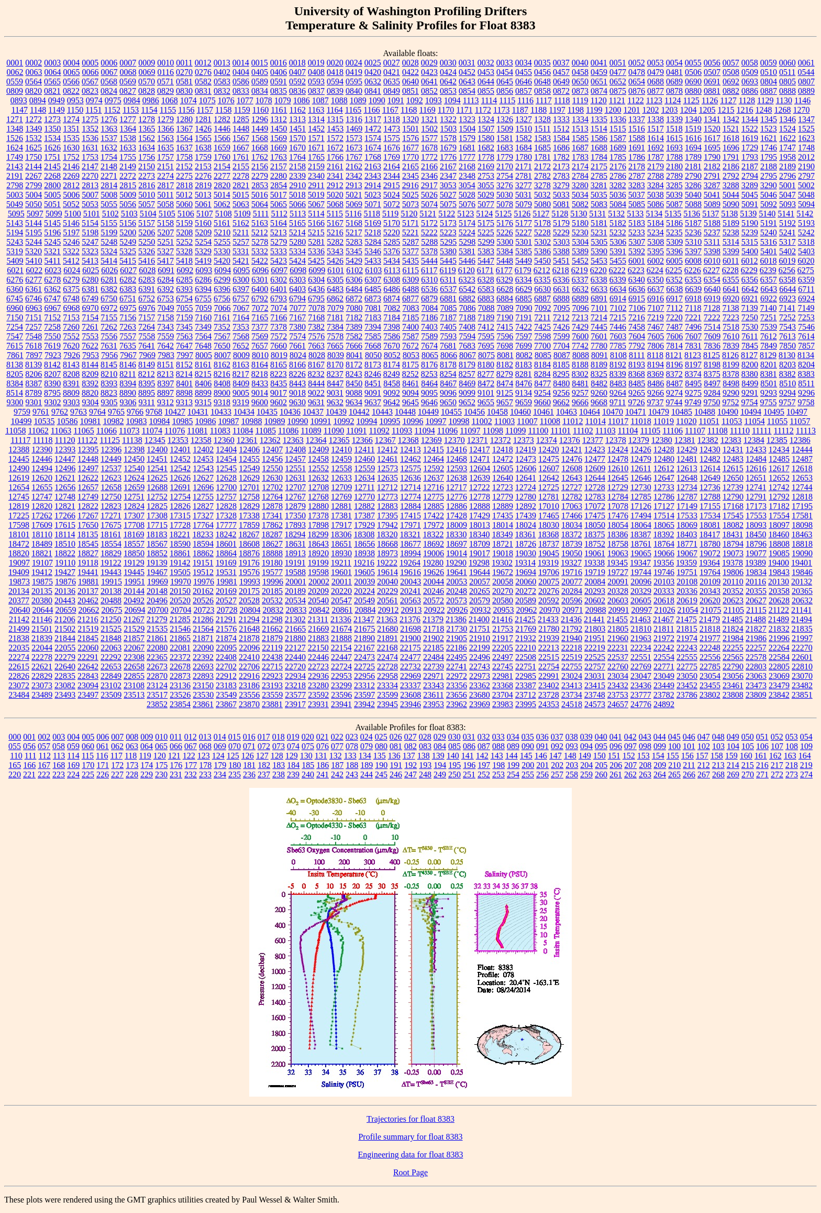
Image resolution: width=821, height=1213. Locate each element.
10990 (297, 421)
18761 (640, 543)
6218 (560, 270)
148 (570, 755)
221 (29, 774)
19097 (19, 562)
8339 (617, 374)
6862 (335, 298)
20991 (618, 609)
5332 (259, 251)
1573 (354, 138)
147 (555, 755)
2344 (391, 175)
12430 (710, 449)
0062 (15, 72)
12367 (385, 440)
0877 (655, 90)
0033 (504, 62)
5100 (72, 213)
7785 (617, 345)
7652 (240, 345)
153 (643, 755)
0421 (391, 72)
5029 (486, 194)
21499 (18, 628)
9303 (71, 402)
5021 (354, 194)
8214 (184, 374)
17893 (295, 525)
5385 (523, 251)
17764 (203, 525)
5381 (467, 251)
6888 (561, 298)
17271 (111, 515)
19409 (18, 572)
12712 (387, 487)
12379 (638, 440)
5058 (165, 204)
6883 (486, 298)
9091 (372, 392)
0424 (448, 72)
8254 (448, 374)
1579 (467, 138)
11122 (87, 440)
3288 (731, 185)
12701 (249, 487)
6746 (33, 298)
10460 (520, 411)
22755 (571, 666)
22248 (710, 647)
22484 (433, 657)
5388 (561, 251)
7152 (52, 317)
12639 (479, 477)
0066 (90, 72)
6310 (429, 279)
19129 (134, 562)
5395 (655, 251)
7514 (712, 326)
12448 (87, 458)
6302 (278, 279)
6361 (33, 289)
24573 (594, 704)
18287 (271, 534)
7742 (580, 345)
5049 (14, 204)
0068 (128, 72)
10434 (244, 411)
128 (277, 755)
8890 (127, 392)
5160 (203, 223)
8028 (316, 355)
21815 (686, 628)
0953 (75, 100)
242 (337, 774)
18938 (364, 553)
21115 (756, 609)
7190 (504, 317)
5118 (372, 213)
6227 (711, 270)
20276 (548, 591)
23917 (295, 704)
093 (571, 746)
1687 (580, 147)
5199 (109, 232)
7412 (486, 326)
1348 (14, 128)
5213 (278, 232)
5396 (674, 251)
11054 (754, 421)
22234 (640, 647)
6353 (693, 279)
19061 (594, 553)
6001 (636, 260)
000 (14, 736)
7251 (768, 317)
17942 (387, 525)
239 (293, 774)
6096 (260, 270)
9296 (806, 392)
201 (542, 765)
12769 (341, 496)
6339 (617, 279)
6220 (598, 270)
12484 (756, 458)
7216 (636, 317)
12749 (87, 496)
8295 (561, 374)
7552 (71, 336)
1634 (146, 147)
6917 (674, 298)
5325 (127, 251)
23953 (433, 704)
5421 (240, 260)
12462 (410, 458)
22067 (134, 647)
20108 (686, 581)
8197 (693, 364)
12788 (710, 496)
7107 (656, 308)
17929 (364, 525)
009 (146, 736)
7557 (127, 336)
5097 (35, 213)
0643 (467, 81)
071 (249, 746)
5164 (278, 223)
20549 (364, 600)
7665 (335, 345)
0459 (599, 72)
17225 (18, 515)
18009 (456, 525)
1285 (240, 119)
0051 (617, 62)
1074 (188, 100)
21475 (686, 619)
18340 (479, 534)
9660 (542, 402)
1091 (395, 100)
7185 (410, 317)
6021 (15, 270)
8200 (749, 364)
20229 (387, 591)
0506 (693, 72)
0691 (712, 81)
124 (218, 755)
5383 (486, 251)
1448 (240, 128)
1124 (672, 100)
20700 (157, 609)
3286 (693, 185)
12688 (157, 487)
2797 (806, 175)
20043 (410, 581)
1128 (747, 100)
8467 (448, 383)
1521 (731, 128)
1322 (448, 119)
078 (352, 746)
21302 (295, 619)
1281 (203, 119)
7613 (787, 336)
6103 (373, 270)
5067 (316, 204)
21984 (733, 638)
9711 (617, 402)
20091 (617, 581)
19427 (64, 572)
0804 (768, 81)
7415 (504, 326)
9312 (165, 402)
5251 (165, 241)
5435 (410, 260)
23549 (226, 694)
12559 (364, 468)
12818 (802, 496)
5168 (354, 223)
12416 (456, 449)
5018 (297, 194)
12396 (111, 449)
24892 (663, 704)
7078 (316, 308)
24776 (640, 704)
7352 (222, 326)
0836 (297, 90)
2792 (731, 175)
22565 (733, 657)
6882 (467, 298)
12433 (756, 449)
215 (747, 765)
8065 (429, 355)
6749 (90, 298)
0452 (467, 72)
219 (806, 765)
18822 (64, 553)
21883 (318, 638)
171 (102, 765)
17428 (456, 515)
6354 (712, 279)
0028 (410, 62)
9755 (768, 402)
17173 (756, 506)
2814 (109, 185)
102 (703, 746)
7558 (146, 336)
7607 (693, 336)
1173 (501, 109)
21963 (640, 638)
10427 (174, 411)
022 (337, 736)
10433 (220, 411)
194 (440, 765)
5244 (33, 241)
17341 (272, 515)
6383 (127, 289)
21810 (640, 628)
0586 (240, 81)
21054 (687, 609)
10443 (382, 411)
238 (278, 774)
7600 (580, 336)
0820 (33, 90)
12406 (249, 449)
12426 (640, 449)
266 (689, 774)
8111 (637, 355)
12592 (433, 468)
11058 (15, 430)
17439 (525, 515)
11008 (550, 421)
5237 (712, 232)
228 (132, 774)
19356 (663, 562)
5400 (749, 251)
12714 (410, 487)
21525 (111, 628)
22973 (479, 676)
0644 (486, 81)
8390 (52, 383)
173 (132, 765)
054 (806, 736)
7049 (166, 308)
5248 (109, 241)
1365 (146, 128)
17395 (387, 515)
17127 (663, 506)
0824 (109, 90)
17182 (779, 506)
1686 (561, 147)
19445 (134, 572)
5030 (504, 194)
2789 (674, 175)
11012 (572, 421)
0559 (14, 81)
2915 (391, 185)
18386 (617, 534)
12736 (710, 487)
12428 (663, 449)
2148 (109, 166)
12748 (64, 496)
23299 (341, 685)
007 (117, 736)
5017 (278, 194)
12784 (617, 496)
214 (733, 765)
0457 (561, 72)
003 (58, 736)
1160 (260, 109)
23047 (640, 676)
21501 (41, 628)
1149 (56, 109)
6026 (109, 270)
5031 (523, 194)
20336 (686, 591)
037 (557, 736)
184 (293, 765)
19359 (686, 562)
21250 (111, 619)
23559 (272, 694)
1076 (226, 100)
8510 (787, 383)
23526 (180, 694)
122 (189, 755)
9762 (59, 411)
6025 (90, 270)
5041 (712, 194)
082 (410, 746)
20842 (318, 609)
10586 (67, 421)
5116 (353, 213)
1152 (112, 109)
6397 (240, 289)
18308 (363, 534)
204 (586, 765)
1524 (787, 128)
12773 (387, 496)
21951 (594, 638)
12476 (571, 458)
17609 (41, 525)
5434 (391, 260)
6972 (109, 308)
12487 (802, 458)
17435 (502, 515)
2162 (354, 166)
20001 (295, 581)
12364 (316, 440)
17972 (433, 525)
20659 (65, 609)
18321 (410, 534)
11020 (686, 421)
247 (410, 774)
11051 (709, 421)
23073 (41, 685)
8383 (806, 374)
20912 (388, 609)
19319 (548, 562)
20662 (88, 609)
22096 (249, 647)
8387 (33, 383)
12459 (341, 458)
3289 (749, 185)
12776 (456, 496)
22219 (594, 647)
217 (777, 765)
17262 (41, 515)
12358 (201, 440)
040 (601, 736)
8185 (561, 364)
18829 (111, 553)
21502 (64, 628)
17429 (479, 515)
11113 (806, 430)
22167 (364, 647)
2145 (52, 166)
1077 (245, 100)
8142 (52, 364)
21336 (340, 619)
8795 (52, 392)
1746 (768, 147)
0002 (33, 62)
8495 (693, 383)
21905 (456, 638)
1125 (691, 100)
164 (804, 755)
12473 (525, 458)
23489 (41, 694)
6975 (128, 308)
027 (410, 736)
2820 (222, 185)
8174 (391, 364)
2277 (222, 175)
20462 (87, 600)
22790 (733, 666)
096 (615, 746)
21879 (272, 638)
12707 (295, 487)
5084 (617, 204)
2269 (71, 175)
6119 (447, 270)
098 (645, 746)
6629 (523, 289)
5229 (561, 232)
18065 (663, 525)
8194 (655, 364)
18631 (295, 543)
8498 (731, 383)
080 (381, 746)
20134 (18, 591)
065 (161, 746)
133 (350, 755)
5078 (504, 204)
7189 (486, 317)
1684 (523, 147)
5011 (165, 194)
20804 (249, 609)
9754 (749, 402)
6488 (410, 289)
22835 (64, 676)
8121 (673, 355)
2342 (354, 175)
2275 (184, 175)
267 (703, 774)
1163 (316, 109)
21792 (571, 628)
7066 (222, 308)
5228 (542, 232)
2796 (787, 175)
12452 (180, 458)
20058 (502, 581)
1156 (186, 109)
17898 (318, 525)
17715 (157, 525)
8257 (467, 374)
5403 (806, 251)
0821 (52, 90)
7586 (391, 336)
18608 (249, 543)
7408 (467, 326)
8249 (391, 374)
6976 (147, 308)
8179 (467, 364)
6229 (749, 270)
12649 (710, 477)
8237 (335, 374)
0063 (34, 72)
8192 (617, 364)
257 (557, 774)
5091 (749, 204)
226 (102, 774)
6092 (184, 270)
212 (703, 765)
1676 (391, 147)
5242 (806, 232)
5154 (90, 223)
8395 (146, 383)
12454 (226, 458)
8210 (109, 374)
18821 (41, 553)
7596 (504, 336)
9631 (316, 402)
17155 (710, 506)
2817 (165, 185)
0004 (71, 62)
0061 (806, 62)
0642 (448, 81)
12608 (571, 468)
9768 (154, 411)
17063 (571, 506)
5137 (710, 213)
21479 (709, 619)
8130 (787, 355)
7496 (693, 326)
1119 (580, 100)
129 (291, 755)
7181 (335, 317)
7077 (298, 308)
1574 (372, 138)
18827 (87, 553)
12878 (272, 506)
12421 (571, 449)
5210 (222, 232)
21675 (364, 628)
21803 (594, 628)
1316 (354, 119)
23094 (87, 685)
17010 (548, 506)
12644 (594, 477)
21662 (272, 628)
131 (321, 755)
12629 (249, 477)
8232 (316, 374)
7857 (806, 345)
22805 (779, 666)
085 (454, 746)
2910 (297, 185)
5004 (33, 194)
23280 (318, 685)
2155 (240, 166)
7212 (561, 317)
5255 (222, 241)
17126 (640, 506)
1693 (674, 147)
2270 (90, 175)
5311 (712, 241)
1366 (165, 128)
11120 (65, 440)
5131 (597, 213)
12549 (249, 468)
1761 (240, 157)
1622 (787, 138)
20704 (180, 609)
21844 (64, 638)
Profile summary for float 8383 (410, 1136)
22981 (502, 676)
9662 (561, 402)
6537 (448, 289)
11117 (20, 440)
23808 (733, 694)
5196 (52, 232)
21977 (710, 638)
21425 (525, 619)
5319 (14, 251)
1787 (655, 157)
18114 (64, 534)
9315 (203, 402)
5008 (109, 194)
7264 (146, 326)
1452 (316, 128)
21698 (410, 628)
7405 (448, 326)
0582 (203, 81)
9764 (97, 411)
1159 (242, 109)
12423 (594, 449)
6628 (504, 289)
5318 (806, 241)
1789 (693, 157)
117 (116, 755)
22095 (226, 647)
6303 (297, 279)
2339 (297, 175)
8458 (391, 383)
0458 (580, 72)
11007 (527, 421)
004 (73, 736)
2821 (240, 185)
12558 (341, 468)
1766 (335, 157)
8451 (372, 383)
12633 (341, 477)
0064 (53, 72)
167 (44, 765)
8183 (523, 364)
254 (513, 774)
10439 (336, 411)
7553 (90, 336)
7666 (354, 345)
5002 (806, 185)
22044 (41, 647)
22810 (802, 666)
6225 (673, 270)
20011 (341, 581)
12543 (203, 468)
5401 (768, 251)
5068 (335, 204)
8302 (580, 374)
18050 (594, 525)
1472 (372, 128)
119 (145, 755)
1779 (504, 157)
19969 (157, 581)
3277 (523, 185)
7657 (259, 345)
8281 (523, 374)
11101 (560, 430)
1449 (259, 128)
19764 (710, 572)
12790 (733, 496)
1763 (278, 157)
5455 (617, 260)
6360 (14, 289)
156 (687, 755)
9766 (135, 411)
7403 (429, 326)
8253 (429, 374)
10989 (274, 421)
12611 (640, 468)
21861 (157, 638)
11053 (732, 421)
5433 (372, 260)
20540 (318, 600)
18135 (87, 534)
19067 (686, 553)
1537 (109, 138)
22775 (686, 666)
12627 (203, 477)
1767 (354, 157)
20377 (18, 600)
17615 (64, 525)
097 (630, 746)
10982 (113, 421)
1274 (71, 119)
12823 (111, 506)
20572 (433, 600)
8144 (90, 364)
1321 (429, 119)
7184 (391, 317)
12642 (548, 477)
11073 (129, 430)
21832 (779, 628)
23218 (295, 685)
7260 (71, 326)
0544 (805, 72)
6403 (297, 289)
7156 (127, 317)
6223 (636, 270)
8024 (298, 355)
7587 (410, 336)
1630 (71, 147)
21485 (732, 619)
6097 (279, 270)
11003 (504, 421)
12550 (272, 468)
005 (88, 736)
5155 (109, 223)
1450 (278, 128)
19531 (226, 572)
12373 (523, 440)
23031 (594, 676)
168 (58, 765)
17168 (733, 506)
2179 (655, 166)
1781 (542, 157)
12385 (777, 440)
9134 (523, 392)
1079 (282, 100)
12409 (318, 449)
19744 (640, 572)
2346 (429, 175)
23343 (433, 685)
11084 (242, 430)
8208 (71, 374)
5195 (33, 232)
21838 (18, 638)
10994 (366, 421)
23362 (479, 685)
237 (264, 774)
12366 (362, 440)
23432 (617, 685)
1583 (542, 138)
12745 (18, 496)
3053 (448, 185)
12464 (433, 458)
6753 (165, 298)
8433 (259, 383)
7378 (278, 326)
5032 (542, 194)
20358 (779, 591)
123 (203, 755)
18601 (226, 543)
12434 (779, 449)
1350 (52, 128)
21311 (318, 619)
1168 (409, 109)
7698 (504, 345)
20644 (42, 609)
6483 (335, 289)
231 (176, 774)
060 (88, 746)
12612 (663, 468)
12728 (594, 487)
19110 (65, 562)
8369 (655, 374)
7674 (429, 345)
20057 (479, 581)
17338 (249, 515)
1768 (372, 157)
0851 (410, 90)
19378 (732, 562)
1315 (335, 119)
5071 (372, 204)
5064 (259, 204)
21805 (617, 628)
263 (645, 774)
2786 (617, 175)
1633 (127, 147)
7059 (203, 308)
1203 (669, 109)
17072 (594, 506)
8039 (335, 355)
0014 (240, 62)
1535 (71, 138)
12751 (134, 496)
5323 (90, 251)
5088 (693, 204)
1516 (636, 128)
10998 (458, 421)
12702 (272, 487)
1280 (184, 119)
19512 (203, 572)
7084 (429, 308)
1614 (655, 138)
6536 (429, 289)
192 (410, 765)
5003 (14, 194)
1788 (674, 157)
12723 (502, 487)
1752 (71, 157)
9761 (40, 411)
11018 (640, 421)
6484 (354, 289)
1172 (483, 109)
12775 (433, 496)
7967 (128, 355)
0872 (561, 90)
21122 (779, 609)
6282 (127, 279)
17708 (134, 525)
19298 (479, 562)
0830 (184, 90)
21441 (594, 619)
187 (337, 765)
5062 (222, 204)
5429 (354, 260)
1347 (806, 119)
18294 (294, 534)
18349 (502, 534)
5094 (806, 204)
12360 (224, 440)
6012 (749, 260)
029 (440, 736)
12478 (617, 458)
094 (586, 746)
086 (469, 746)
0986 (150, 100)
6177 (504, 270)
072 (264, 746)
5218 (372, 232)
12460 (364, 458)
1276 (109, 119)
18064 (640, 525)
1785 (617, 157)
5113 (298, 213)
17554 (779, 515)
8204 (806, 364)
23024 (571, 676)
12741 (756, 487)
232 (190, 774)
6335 (542, 279)
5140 (767, 213)
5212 (259, 232)
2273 (146, 175)
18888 (272, 553)
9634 (354, 402)
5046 (768, 194)
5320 (33, 251)
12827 (203, 506)
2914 (372, 185)
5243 (14, 241)
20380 (41, 600)
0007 (127, 62)
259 (586, 774)
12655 (41, 487)
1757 (165, 157)
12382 (707, 440)
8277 (486, 374)
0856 (504, 90)
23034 (617, 676)
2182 (712, 166)
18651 (341, 543)
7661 (297, 345)
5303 (561, 241)
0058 (749, 62)
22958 (387, 676)
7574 (297, 336)
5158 (165, 223)
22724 (341, 666)
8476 (523, 383)
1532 (33, 138)
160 (746, 755)
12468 (456, 458)
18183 (156, 534)
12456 (272, 458)
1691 (636, 147)
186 (322, 765)
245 (381, 774)
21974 (686, 638)
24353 (548, 704)
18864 (226, 553)
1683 (504, 147)
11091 (356, 430)
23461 (733, 685)
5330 (222, 251)
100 (674, 746)
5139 (748, 213)
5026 (429, 194)
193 (425, 765)
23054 (710, 676)
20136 (64, 591)
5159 (184, 223)
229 (146, 774)
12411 (364, 449)
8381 (768, 374)
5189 (731, 223)
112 (44, 755)
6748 (71, 298)
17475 (594, 515)
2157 (278, 166)
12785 (640, 496)
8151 (165, 364)
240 (308, 774)
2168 (467, 166)
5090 (731, 204)
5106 (185, 213)
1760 (222, 157)
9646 (429, 402)
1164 (334, 109)
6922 (768, 298)
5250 (146, 241)
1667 (240, 147)
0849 (391, 90)
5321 (52, 251)
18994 (410, 553)
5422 (259, 260)
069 (220, 746)
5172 (429, 223)
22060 (87, 647)
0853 (448, 90)
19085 (779, 553)
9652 (467, 402)
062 (117, 746)
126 (247, 755)
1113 (471, 100)
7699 (523, 345)
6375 (71, 289)
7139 (749, 308)
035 (528, 736)
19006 (433, 553)
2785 (599, 175)
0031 (467, 62)
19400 (778, 562)
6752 (146, 298)
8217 (240, 374)
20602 (594, 600)
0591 (278, 81)
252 (484, 774)
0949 (56, 100)
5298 (467, 241)
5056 (127, 204)
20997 (641, 609)
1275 (90, 119)
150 (599, 755)
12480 (663, 458)
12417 (479, 449)
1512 (561, 128)
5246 (71, 241)
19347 (640, 562)
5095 (16, 213)
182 (264, 765)
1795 (768, 157)
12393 (64, 449)
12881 (341, 506)
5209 (203, 232)
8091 (599, 355)
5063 (240, 204)
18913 (295, 553)
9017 (278, 392)
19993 (249, 581)
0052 (636, 62)
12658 (111, 487)
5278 (259, 241)
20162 (203, 591)
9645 (410, 402)
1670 (297, 147)
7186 (429, 317)
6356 (749, 279)
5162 (240, 223)
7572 (278, 336)
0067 (109, 72)
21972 (663, 638)
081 (396, 746)
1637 (184, 147)
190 (381, 765)
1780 (523, 157)
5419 (203, 260)
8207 (52, 374)
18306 (340, 534)
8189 (599, 364)
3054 (467, 185)
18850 (134, 553)
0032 (486, 62)
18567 (157, 543)
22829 (41, 676)
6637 (655, 289)
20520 (180, 600)
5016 (259, 194)
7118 (693, 308)
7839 (731, 345)
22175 (410, 647)
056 (29, 746)
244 (366, 774)
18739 (571, 543)
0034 (523, 62)
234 (220, 774)
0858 (542, 90)
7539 (768, 326)
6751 (127, 298)
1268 (782, 109)
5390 (599, 251)
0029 (429, 62)
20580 (502, 600)
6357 (768, 279)
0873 (580, 90)
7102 (618, 308)
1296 (259, 119)
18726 (525, 543)
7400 (410, 326)
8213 (165, 374)
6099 (316, 270)
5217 (354, 232)
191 (396, 765)
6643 (768, 289)
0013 (222, 62)
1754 (109, 157)
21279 (157, 619)
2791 (712, 175)
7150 (14, 317)
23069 (779, 676)
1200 (613, 109)
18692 (433, 543)
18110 (42, 534)
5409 (15, 260)
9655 (486, 402)
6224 (655, 270)
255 (528, 774)
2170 (504, 166)
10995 (389, 421)
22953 (341, 676)
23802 (710, 694)
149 (585, 755)
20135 (41, 591)
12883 (387, 506)
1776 (448, 157)
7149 (805, 308)
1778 (486, 157)
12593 (456, 468)
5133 (635, 213)
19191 (295, 562)
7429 (580, 326)
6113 (392, 270)
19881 (88, 581)
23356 (456, 685)
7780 (599, 345)
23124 (157, 685)
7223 (731, 317)
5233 (636, 232)
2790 (693, 175)
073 (278, 746)
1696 (731, 147)
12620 (41, 477)
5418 (184, 260)
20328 (617, 591)
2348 (467, 175)
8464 (429, 383)
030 (454, 736)
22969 (410, 676)
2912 (335, 185)
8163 (240, 364)
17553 (756, 515)
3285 (674, 185)
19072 (710, 553)
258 (571, 774)
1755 (127, 157)
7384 (335, 326)
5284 (372, 241)
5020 (335, 194)
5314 (731, 241)
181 (249, 765)
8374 (693, 374)
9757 (787, 402)
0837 (316, 90)
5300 (504, 241)
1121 (617, 100)
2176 (617, 166)
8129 (768, 355)
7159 (184, 317)
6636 (636, 289)
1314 (316, 119)
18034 (571, 525)
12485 (779, 458)
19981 (226, 581)
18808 (779, 543)
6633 (599, 289)
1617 (712, 138)
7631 (109, 345)
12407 (272, 449)
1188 (538, 109)
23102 (111, 685)
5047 (787, 194)
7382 (316, 326)
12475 (548, 458)
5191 (768, 223)
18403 (686, 534)
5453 (599, 260)
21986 (756, 638)
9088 (354, 392)
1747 (787, 147)
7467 (655, 326)
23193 (272, 685)
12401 (180, 449)
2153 (203, 166)
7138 (730, 308)
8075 (486, 355)
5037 (636, 194)
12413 (410, 449)
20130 (778, 581)
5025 (410, 194)
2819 (203, 185)
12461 (387, 458)
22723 (318, 666)
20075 (548, 581)
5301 (523, 241)
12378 (615, 440)
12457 (295, 458)
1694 (693, 147)
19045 (548, 553)
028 (425, 736)
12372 (500, 440)
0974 (94, 100)
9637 (372, 402)
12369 (431, 440)
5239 (749, 232)
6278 (52, 279)
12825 (157, 506)
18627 (272, 543)
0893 (18, 100)
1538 (127, 138)
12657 (87, 487)
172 (117, 765)
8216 (222, 374)
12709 (341, 487)
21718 (433, 628)
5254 (203, 241)
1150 (75, 109)
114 (73, 755)
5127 (540, 213)
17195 (802, 506)
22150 (318, 647)
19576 (249, 572)
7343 (165, 326)
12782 (571, 496)
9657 (504, 402)
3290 (768, 185)
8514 (14, 392)
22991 (548, 676)
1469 (354, 128)
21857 (134, 638)
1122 (635, 100)
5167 (335, 223)
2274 (165, 175)
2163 (372, 166)
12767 (295, 496)
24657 (617, 704)
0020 (335, 62)
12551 (295, 468)
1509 (504, 128)
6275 (805, 270)
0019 (316, 62)
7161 (222, 317)
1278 (146, 119)
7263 (127, 326)
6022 (34, 270)
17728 (180, 525)
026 (396, 736)
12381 (684, 440)
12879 (295, 506)
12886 (456, 506)
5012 (184, 194)
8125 (711, 355)
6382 (109, 289)
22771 (663, 666)
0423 (429, 72)
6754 (184, 298)
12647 (663, 477)
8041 (354, 355)
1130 (783, 100)
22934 (295, 676)
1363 (109, 128)
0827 (127, 90)
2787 (636, 175)
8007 (222, 355)
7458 (636, 326)
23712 (525, 694)
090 (528, 746)
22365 (157, 657)
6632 (580, 289)
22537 (617, 657)
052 (777, 736)
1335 (599, 119)
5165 (297, 223)
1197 (557, 109)
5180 (580, 223)
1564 (184, 138)
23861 (203, 704)
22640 (64, 666)
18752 (594, 543)
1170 (446, 109)
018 (278, 736)
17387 (364, 515)
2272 (127, 175)
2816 (146, 185)
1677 (410, 147)
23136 (180, 685)
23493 (64, 694)
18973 (387, 553)
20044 (433, 581)
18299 (317, 534)
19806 (733, 572)
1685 (542, 147)
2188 (768, 166)
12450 (134, 458)
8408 (222, 383)
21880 (295, 638)
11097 (470, 430)
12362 (270, 440)
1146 (802, 100)
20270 (502, 591)
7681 (448, 345)
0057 (731, 62)
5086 (655, 204)
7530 (749, 326)
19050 (571, 553)
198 (498, 765)
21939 (548, 638)
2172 (542, 166)
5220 (391, 232)
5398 (712, 251)
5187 (693, 223)
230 (161, 774)
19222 (386, 562)
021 (322, 736)
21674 (341, 628)
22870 (157, 676)
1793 (749, 157)
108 (791, 746)
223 (58, 774)
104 (733, 746)
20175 (249, 591)
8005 (203, 355)
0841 (372, 90)
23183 (226, 685)
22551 (640, 657)
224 (73, 774)
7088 (486, 308)
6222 (617, 270)
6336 (561, 279)
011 (176, 736)
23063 (756, 676)
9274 (674, 392)
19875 (42, 581)
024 (366, 736)
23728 (548, 694)
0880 (693, 90)
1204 (688, 109)
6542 (467, 289)
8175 (410, 364)
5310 (693, 241)
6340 (636, 279)
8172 (354, 364)
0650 (580, 81)
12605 (502, 468)
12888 (479, 506)
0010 (165, 62)
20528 (249, 600)
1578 (448, 138)
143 (497, 755)
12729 (617, 487)
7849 (768, 345)
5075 (448, 204)
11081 (197, 430)
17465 (548, 515)
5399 (731, 251)
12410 (341, 449)
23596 (341, 694)
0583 (222, 81)
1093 (433, 100)
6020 (805, 260)
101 (689, 746)
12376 (569, 440)
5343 (335, 251)
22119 (272, 647)
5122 (446, 213)
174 (146, 765)
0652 (617, 81)
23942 (364, 704)
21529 (134, 628)
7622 (90, 345)
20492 (134, 600)
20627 (756, 600)
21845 (87, 638)
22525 (594, 657)
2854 (278, 185)
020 (308, 736)
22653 (111, 666)
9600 (259, 402)
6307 (372, 279)
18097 (779, 525)
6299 (222, 279)
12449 (111, 458)
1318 (391, 119)
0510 (768, 72)
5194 (14, 232)
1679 (448, 147)
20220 (341, 591)
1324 (486, 119)
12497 (87, 468)
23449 (663, 685)
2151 (165, 166)
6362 (52, 289)
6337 (580, 279)
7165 (259, 317)
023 (352, 736)
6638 (674, 289)
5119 (390, 213)
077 (337, 746)
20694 (134, 609)
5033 (561, 194)
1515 (617, 128)
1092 (414, 100)
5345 (354, 251)
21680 (387, 628)
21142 (19, 619)
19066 (663, 553)
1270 (801, 109)
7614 (806, 336)
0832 (222, 90)
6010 (712, 260)
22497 (502, 657)
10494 (750, 411)
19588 (295, 572)
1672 (335, 147)
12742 (779, 487)
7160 (203, 317)
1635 (165, 147)
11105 (650, 430)
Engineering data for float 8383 (410, 1154)
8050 (373, 355)
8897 (165, 392)
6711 (806, 289)
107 (777, 746)
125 (233, 755)
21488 (755, 619)
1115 (507, 100)
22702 (226, 666)
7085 (448, 308)
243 (352, 774)
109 (806, 746)
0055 (693, 62)
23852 (157, 704)
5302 (542, 241)
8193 (636, 364)
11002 (481, 421)
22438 (272, 657)
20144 (134, 591)
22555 (686, 657)
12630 (272, 477)
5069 (354, 204)
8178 (448, 364)
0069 (147, 72)
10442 (359, 411)
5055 (109, 204)
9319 (240, 402)
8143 (71, 364)
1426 (203, 128)
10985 (182, 421)
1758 (184, 157)
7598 (542, 336)
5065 (278, 204)
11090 (334, 430)
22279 (64, 657)
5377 (410, 251)
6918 (693, 298)
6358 (787, 279)
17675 (111, 525)
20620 (710, 600)
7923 (53, 355)
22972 (456, 676)
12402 (203, 449)
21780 (548, 628)
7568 (240, 336)
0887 (768, 90)
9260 (599, 392)
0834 (259, 90)
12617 (779, 468)
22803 (756, 666)
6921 (749, 298)
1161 (279, 109)
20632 (802, 600)
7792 (636, 345)
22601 (802, 657)
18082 (733, 525)
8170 (335, 364)
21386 (456, 619)
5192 (787, 223)
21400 (479, 619)
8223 (278, 374)
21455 (617, 619)
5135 (672, 213)
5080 (542, 204)
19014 (456, 553)
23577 (295, 694)
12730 (640, 487)
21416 (502, 619)
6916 (655, 298)
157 (702, 755)
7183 (372, 317)
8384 (14, 383)
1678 (429, 147)
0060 (787, 62)
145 (526, 755)
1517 (655, 128)
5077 (486, 204)
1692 (655, 147)
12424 (617, 449)
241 (322, 774)
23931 (318, 704)
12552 (318, 468)
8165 (278, 364)
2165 (410, 166)
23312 (364, 685)
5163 (259, 223)
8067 (467, 355)
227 (117, 774)
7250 (749, 317)
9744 (673, 402)
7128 (711, 308)
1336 (617, 119)
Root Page (410, 1172)
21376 (410, 619)
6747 (52, 298)
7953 (90, 355)
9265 (636, 392)
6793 (278, 298)
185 (308, 765)
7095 (561, 308)
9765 (116, 411)
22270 (802, 647)
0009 (146, 62)
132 (335, 755)
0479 (655, 72)
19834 (756, 572)
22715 (272, 666)
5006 (71, 194)
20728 (226, 609)
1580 (486, 138)
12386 (800, 440)
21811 (663, 628)
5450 (542, 260)
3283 (636, 185)
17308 (157, 515)
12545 (226, 468)
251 (469, 774)
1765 (316, 157)
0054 (674, 62)
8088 (580, 355)
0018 (297, 62)
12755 (203, 496)
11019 (663, 421)
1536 (90, 138)
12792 (779, 496)
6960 (15, 308)
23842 (779, 694)
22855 (134, 676)
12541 (157, 468)
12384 (754, 440)
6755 (203, 298)
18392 (663, 534)
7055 (184, 308)
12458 (318, 458)
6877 (410, 298)
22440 (295, 657)
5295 (448, 241)
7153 (71, 317)
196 (469, 765)
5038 (655, 194)
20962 (526, 609)
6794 (297, 298)
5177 (523, 223)
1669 (278, 147)
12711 (364, 487)
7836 (712, 345)
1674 (372, 147)
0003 (52, 62)
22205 (502, 647)
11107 (695, 430)
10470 (612, 411)
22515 (548, 657)
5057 (146, 204)
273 (791, 774)
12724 (525, 487)
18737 (548, 543)
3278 (542, 185)
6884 (504, 298)
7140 (768, 308)
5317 (787, 241)
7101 (599, 308)
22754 (548, 666)
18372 (571, 534)
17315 (180, 515)
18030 (548, 525)
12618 (802, 468)
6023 (53, 270)
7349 (203, 326)
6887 (542, 298)
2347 (448, 175)
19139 (157, 562)
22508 (525, 657)
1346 (787, 119)
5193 (806, 223)
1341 (712, 119)
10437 (313, 411)
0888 (787, 90)
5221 (410, 232)
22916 (249, 676)
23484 (18, 694)
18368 (548, 534)
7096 (580, 308)
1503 (448, 128)
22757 (594, 666)
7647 (184, 345)
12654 (18, 487)
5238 (731, 232)
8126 (730, 355)
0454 (504, 72)
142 (482, 755)
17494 (640, 515)
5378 (429, 251)
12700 (226, 487)
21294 (249, 619)
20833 (295, 609)
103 (718, 746)
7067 (241, 308)
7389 (354, 326)
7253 (806, 317)
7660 (278, 345)
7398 (391, 326)
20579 (479, 600)
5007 (90, 194)
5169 (372, 223)
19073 (733, 553)
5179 (561, 223)
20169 (226, 591)
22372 (180, 657)
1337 (636, 119)
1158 (223, 109)
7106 (637, 308)
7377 (259, 326)
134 (365, 755)
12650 (733, 477)
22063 (111, 647)
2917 (429, 185)
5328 (184, 251)
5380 (448, 251)
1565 (203, 138)
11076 (174, 430)
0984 (132, 100)
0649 (561, 81)
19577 (272, 572)
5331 (240, 251)
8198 (712, 364)
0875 (617, 90)
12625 (157, 477)
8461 (410, 383)
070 (234, 746)
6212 (542, 270)
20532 (272, 600)
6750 (109, 298)
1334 (580, 119)
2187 (749, 166)
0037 (561, 62)
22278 (41, 657)
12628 (226, 477)
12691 (180, 487)
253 (498, 774)
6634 (617, 289)
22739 (433, 666)
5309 (674, 241)
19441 (87, 572)
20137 (87, 591)
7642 (165, 345)
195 (454, 765)
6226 (692, 270)
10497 (796, 411)
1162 (298, 109)
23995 (525, 704)
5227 (523, 232)
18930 (341, 553)
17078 (617, 506)
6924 (806, 298)
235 (234, 774)
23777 (640, 694)
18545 (87, 543)
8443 (297, 383)
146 (541, 755)
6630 (542, 289)
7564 (203, 336)
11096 (447, 430)
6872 (354, 298)
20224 (364, 591)
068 (205, 746)
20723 (203, 609)
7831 (693, 345)
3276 (504, 185)
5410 (34, 260)
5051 (52, 204)
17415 (410, 515)
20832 (272, 609)
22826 (18, 676)
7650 (222, 345)
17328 (226, 515)
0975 (113, 100)
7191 (523, 317)
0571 (165, 81)
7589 (429, 336)
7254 (14, 326)
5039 (674, 194)
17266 (64, 515)
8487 (674, 383)
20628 (779, 600)
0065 (71, 72)
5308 (655, 241)
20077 (571, 581)
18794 (733, 543)
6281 (109, 279)
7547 (14, 336)
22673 (157, 666)
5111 (261, 213)
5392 (636, 251)
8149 (146, 364)
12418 (502, 449)
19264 (410, 562)
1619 (749, 138)
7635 (127, 345)
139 (438, 755)
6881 (448, 298)
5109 (242, 213)
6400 (259, 289)
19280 (433, 562)
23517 (157, 694)
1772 (429, 157)
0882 (731, 90)
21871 (203, 638)
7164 (240, 317)
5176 (504, 223)
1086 (301, 100)
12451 (157, 458)
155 (673, 755)
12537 (111, 468)
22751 (525, 666)
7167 (297, 317)
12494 (41, 468)
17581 (802, 515)
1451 (297, 128)
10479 (658, 411)
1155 (168, 109)
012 (190, 736)
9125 (504, 392)
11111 (762, 430)
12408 (295, 449)
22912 (226, 676)
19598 (318, 572)
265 (674, 774)
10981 (90, 421)
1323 (467, 119)
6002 (655, 260)
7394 (372, 326)
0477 (617, 72)
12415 (433, 449)
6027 (128, 270)
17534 (710, 515)
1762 (259, 157)
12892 (525, 506)
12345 (155, 440)
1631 (90, 147)
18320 (386, 534)
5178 (542, 223)
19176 (249, 562)
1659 (222, 147)
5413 (90, 260)
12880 (318, 506)
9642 (391, 402)
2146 (71, 166)
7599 (561, 336)
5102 (110, 213)
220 (14, 774)
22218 (571, 647)
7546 (806, 326)
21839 (41, 638)
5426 (335, 260)
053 (791, 736)
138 (423, 755)
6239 (768, 270)
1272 (33, 119)
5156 (127, 223)
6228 (730, 270)
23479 (779, 685)
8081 (505, 355)
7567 (222, 336)
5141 (786, 213)
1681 (467, 147)
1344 (749, 119)
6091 (166, 270)
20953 (503, 609)
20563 (410, 600)
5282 (335, 241)
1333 (561, 119)
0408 (316, 72)
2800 (52, 185)
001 (29, 736)
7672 (410, 345)
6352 (674, 279)
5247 (90, 241)
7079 (335, 308)
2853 (259, 185)
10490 (727, 411)
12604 (479, 468)
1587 (617, 138)
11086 (288, 430)
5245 (52, 241)
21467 (663, 619)
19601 (341, 572)
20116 (756, 581)
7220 (674, 317)
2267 (33, 175)
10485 (681, 411)
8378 (731, 374)
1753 (90, 157)
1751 (52, 157)
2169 (486, 166)
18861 (180, 553)
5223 (448, 232)
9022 (316, 392)
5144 (33, 223)
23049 (663, 676)
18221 (179, 534)
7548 (33, 336)
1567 (240, 138)
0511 (787, 72)
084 (440, 746)
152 (629, 755)
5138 (729, 213)
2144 (33, 166)
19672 (502, 572)
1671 (316, 147)
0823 (90, 90)
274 (806, 774)
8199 (731, 364)
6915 (636, 298)
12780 (525, 496)
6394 (203, 289)
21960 (617, 638)
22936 (318, 676)
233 (205, 774)
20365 (802, 591)
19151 (203, 562)
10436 (290, 411)
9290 (731, 392)
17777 (226, 525)
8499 (749, 383)
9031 (335, 392)
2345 (410, 175)
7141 (787, 308)
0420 (372, 72)
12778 (479, 496)
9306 (128, 402)
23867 (226, 704)
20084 (594, 581)
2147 (90, 166)
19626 (433, 572)
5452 (580, 260)
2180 (674, 166)
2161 (335, 166)
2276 (203, 175)
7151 (33, 317)
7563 (184, 336)
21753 (502, 628)
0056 (712, 62)
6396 (222, 289)
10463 (566, 411)
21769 (525, 628)
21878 (249, 638)
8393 (109, 383)
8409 (240, 383)
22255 (733, 647)
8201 (768, 364)
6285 (184, 279)
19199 (318, 562)
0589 (259, 81)
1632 (109, 147)
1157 (205, 109)
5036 (617, 194)
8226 (297, 374)
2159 (316, 166)
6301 (259, 279)
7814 (674, 345)
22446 (318, 657)
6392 (165, 289)
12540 (134, 468)
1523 (768, 128)
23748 (594, 694)
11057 (800, 421)
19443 (111, 572)
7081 (373, 308)
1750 (33, 157)
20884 (364, 609)
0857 (523, 90)
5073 (410, 204)
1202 (650, 109)
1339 (674, 119)
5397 (693, 251)
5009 (127, 194)
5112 (279, 213)
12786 (663, 496)
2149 (127, 166)
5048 (806, 194)
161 (761, 755)
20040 (387, 581)
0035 (542, 62)
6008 (693, 260)
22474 (387, 657)
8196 (674, 364)
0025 (372, 62)
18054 (617, 525)
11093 (402, 430)
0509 (749, 72)
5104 (148, 213)
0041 (599, 62)
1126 (710, 100)
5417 (165, 260)
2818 (184, 185)
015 (234, 736)
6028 (147, 270)
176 (176, 765)
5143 (14, 223)
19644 (479, 572)
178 (205, 765)
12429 (686, 449)
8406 (203, 383)
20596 (571, 600)
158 (717, 755)
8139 (33, 364)
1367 (184, 128)
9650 (448, 402)
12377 (592, 440)
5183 (636, 223)
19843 (779, 572)
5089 (712, 204)
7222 (712, 317)
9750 (711, 402)
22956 (364, 676)
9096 (448, 392)
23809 (756, 694)
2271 (109, 175)
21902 (433, 638)
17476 (617, 515)
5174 (467, 223)
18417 (709, 534)
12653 (802, 477)
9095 (429, 392)
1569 (278, 138)
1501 (410, 128)
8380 (749, 374)
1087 (320, 100)
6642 (749, 289)
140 (453, 755)
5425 (316, 260)
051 (762, 736)
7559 (165, 336)
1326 (504, 119)
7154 (90, 317)
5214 (297, 232)
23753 (617, 694)
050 (747, 736)
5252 (184, 241)
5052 (71, 204)
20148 (157, 591)
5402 (787, 251)
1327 (523, 119)
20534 (295, 600)
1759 (203, 157)
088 (498, 746)
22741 (456, 666)
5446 (467, 260)
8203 (787, 364)
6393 (184, 289)
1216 (745, 109)
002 (44, 736)
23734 (571, 694)
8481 (580, 383)
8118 (655, 355)
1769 (391, 157)
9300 (15, 402)
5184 (655, 223)
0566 (71, 81)
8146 (127, 364)
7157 (146, 317)
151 (614, 755)
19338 (594, 562)
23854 (180, 704)
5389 (580, 251)
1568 (259, 138)
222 (44, 774)
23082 (64, 685)
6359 (806, 279)
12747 (41, 496)
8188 (580, 364)
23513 (134, 694)
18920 (318, 553)
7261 (90, 326)
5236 (693, 232)
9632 (335, 402)
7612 (768, 336)
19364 (709, 562)
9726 (636, 402)
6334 (523, 279)
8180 (486, 364)
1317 (372, 119)
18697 (456, 543)
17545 (733, 515)
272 (777, 774)
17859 (249, 525)
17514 (663, 515)
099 (659, 746)
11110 (740, 430)
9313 (184, 402)
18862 (203, 553)
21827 (756, 628)
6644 (787, 289)
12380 (661, 440)
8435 (278, 383)
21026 (664, 609)
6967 (53, 308)
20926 (457, 609)
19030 (525, 553)
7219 (655, 317)
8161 (203, 364)
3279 (561, 185)
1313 (297, 119)
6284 (165, 279)
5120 (409, 213)
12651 (756, 477)
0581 (184, 81)
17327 (203, 515)
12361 (247, 440)
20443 (64, 600)
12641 (525, 477)
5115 (335, 213)
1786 (636, 157)
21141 (801, 609)
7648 (203, 345)
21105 (733, 609)
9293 (768, 392)
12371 (477, 440)
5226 (504, 232)
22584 (779, 657)
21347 (363, 619)
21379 (433, 619)
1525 (806, 128)
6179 (523, 270)
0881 (712, 90)
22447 (341, 657)
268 (718, 774)
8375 (712, 374)
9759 (22, 411)
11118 (42, 440)
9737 (655, 402)
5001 (787, 185)
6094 (222, 270)
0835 (278, 90)
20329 (640, 591)
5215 (316, 232)
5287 (410, 241)
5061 (203, 204)
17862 (272, 525)
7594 (467, 336)
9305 (109, 402)
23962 (456, 704)
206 (615, 765)
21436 (571, 619)
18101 (19, 534)
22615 (18, 666)
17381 (341, 515)
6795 (316, 298)
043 (645, 736)
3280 (580, 185)
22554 (663, 657)
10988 (251, 421)
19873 (19, 581)
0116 (166, 72)
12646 (640, 477)
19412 (41, 572)
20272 (525, 591)
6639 (693, 289)
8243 (354, 374)
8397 (165, 383)
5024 (391, 194)
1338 (655, 119)
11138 (132, 440)
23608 (410, 694)
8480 (561, 383)
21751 (479, 628)
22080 (157, 647)
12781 (548, 496)
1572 (335, 138)
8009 (241, 355)
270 (747, 774)
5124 (484, 213)
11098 (493, 430)
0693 (749, 81)
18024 (525, 525)
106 (762, 746)
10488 (704, 411)
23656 (456, 694)
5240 (768, 232)
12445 (18, 458)
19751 (686, 572)
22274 (18, 657)
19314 (525, 562)
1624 (14, 147)
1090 (377, 100)
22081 (180, 647)
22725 (364, 666)
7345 (184, 326)
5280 (297, 241)
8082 (524, 355)
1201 (632, 109)
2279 (259, 175)
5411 (53, 260)
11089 (311, 430)
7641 (146, 345)
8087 (561, 355)
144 (511, 755)
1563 (165, 138)
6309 (410, 279)
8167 (316, 364)
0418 (335, 72)
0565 (52, 81)
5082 (580, 204)
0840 (354, 90)
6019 (787, 260)
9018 (297, 392)
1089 (358, 100)
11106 (672, 430)
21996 (779, 638)
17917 (341, 525)
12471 (479, 458)
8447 (335, 383)
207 (630, 765)
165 (14, 765)
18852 (157, 553)
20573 (456, 600)
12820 (41, 506)
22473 (364, 657)
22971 (433, 676)
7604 (636, 336)
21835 (802, 628)
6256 (787, 270)
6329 (504, 279)
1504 (467, 128)
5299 (486, 241)
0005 (90, 62)
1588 (636, 138)
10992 (343, 421)
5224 (467, 232)
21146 (41, 619)
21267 (134, 619)
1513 (580, 128)
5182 (617, 223)
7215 (617, 317)
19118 (87, 562)
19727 (617, 572)
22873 (180, 676)
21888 (341, 638)
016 (249, 736)
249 (440, 774)
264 (659, 774)
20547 (341, 600)
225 (88, 774)
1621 (768, 138)
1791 (731, 157)
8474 (504, 383)
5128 (559, 213)
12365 (339, 440)
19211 (341, 562)
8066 (448, 355)
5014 (222, 194)
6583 (486, 289)
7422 (523, 326)
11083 (220, 430)
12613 (686, 468)
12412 (387, 449)
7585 (372, 336)
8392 (90, 383)
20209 (318, 591)
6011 (731, 260)
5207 (165, 232)
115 (88, 755)
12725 (548, 487)
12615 (733, 468)
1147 (20, 109)
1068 (169, 100)
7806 (655, 345)
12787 (686, 496)
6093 (203, 270)
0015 (259, 62)
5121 (427, 213)
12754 (180, 496)
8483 (617, 383)
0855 (486, 90)
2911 (316, 185)
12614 (710, 468)
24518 (571, 704)
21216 (87, 619)
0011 (184, 62)
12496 (64, 468)
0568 (109, 81)
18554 (111, 543)
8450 (354, 383)
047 (703, 736)
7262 (109, 326)
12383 (730, 440)
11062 (38, 430)
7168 (316, 317)
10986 (205, 421)
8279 (504, 374)
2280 (278, 175)
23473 (756, 685)
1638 (203, 147)
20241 (410, 591)
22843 (87, 676)
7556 (109, 336)
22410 (249, 657)
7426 (561, 326)
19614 (387, 572)
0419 (354, 72)
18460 (778, 534)
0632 (372, 81)
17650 (87, 525)
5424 (297, 260)
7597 (523, 336)
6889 (580, 298)
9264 (617, 392)
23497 (87, 694)
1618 (731, 138)
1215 (726, 109)
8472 (486, 383)
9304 (90, 402)
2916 (410, 185)
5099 (54, 213)
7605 (655, 336)
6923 (787, 298)
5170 (391, 223)
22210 (525, 647)
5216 (335, 232)
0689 (674, 81)
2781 (523, 175)
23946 (410, 704)
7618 (33, 345)
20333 (663, 591)
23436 (640, 685)
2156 (259, 166)
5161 (222, 223)
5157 (146, 223)
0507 (712, 72)
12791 (756, 496)
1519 (693, 128)
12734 (686, 487)
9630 (297, 402)
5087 (674, 204)
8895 (146, 392)
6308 (391, 279)
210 (674, 765)
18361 (525, 534)
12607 (548, 468)
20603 (617, 600)
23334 (387, 685)
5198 (90, 232)
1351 (71, 128)
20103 (663, 581)
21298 (272, 619)
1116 (525, 100)
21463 (640, 619)
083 (425, 746)
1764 (297, 157)
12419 (525, 449)
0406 (278, 72)
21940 (571, 638)
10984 (159, 421)
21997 (802, 638)
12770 (364, 496)
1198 (576, 109)
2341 (335, 175)
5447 (486, 260)
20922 (434, 609)
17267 (87, 515)
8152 (184, 364)
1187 (520, 109)
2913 (354, 185)
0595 (354, 81)
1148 (38, 109)
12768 (318, 496)
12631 (295, 477)
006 (102, 736)
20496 (157, 600)
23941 (341, 704)
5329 (203, 251)
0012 (203, 62)
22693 (203, 666)
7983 (166, 355)
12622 (87, 477)
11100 (538, 430)
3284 (655, 185)
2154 (222, 166)
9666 (580, 402)
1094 (452, 100)
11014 (595, 421)
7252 (787, 317)
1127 (728, 100)
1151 (93, 109)
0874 (599, 90)
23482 (802, 685)
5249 (127, 241)
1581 (504, 138)
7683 (467, 345)
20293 (594, 591)
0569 (127, 81)
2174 (580, 166)
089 (513, 746)
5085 (636, 204)
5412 (71, 260)
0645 (504, 81)
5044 (731, 194)
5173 (448, 223)
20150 (180, 591)
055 (14, 746)
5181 (599, 223)
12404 (226, 449)
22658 (134, 666)
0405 (259, 72)
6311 (448, 279)
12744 (802, 487)
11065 (83, 430)
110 (16, 755)
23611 (433, 694)
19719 (594, 572)
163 (790, 755)
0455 (523, 72)
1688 (599, 147)
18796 (756, 543)
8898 (184, 392)
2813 (90, 185)
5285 (391, 241)
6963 (34, 308)
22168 (387, 647)
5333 (278, 251)
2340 (316, 175)
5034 (580, 194)
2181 (693, 166)
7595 (486, 336)
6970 (90, 308)
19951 (134, 581)
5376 (391, 251)
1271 (14, 119)
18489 (41, 543)
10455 (451, 411)
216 (762, 765)
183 (278, 765)
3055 (486, 185)
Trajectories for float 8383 (410, 1118)
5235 (674, 232)
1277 (127, 119)
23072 (18, 685)
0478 (636, 72)
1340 (693, 119)
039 (586, 736)
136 (394, 755)
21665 (295, 628)
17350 (295, 515)
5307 (636, 241)
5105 (167, 213)
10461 (543, 411)
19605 (364, 572)
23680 (479, 694)
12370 (454, 440)
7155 (109, 317)
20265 (479, 591)
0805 (787, 81)
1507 (486, 128)
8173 (372, 364)
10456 (474, 411)
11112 (784, 430)
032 (484, 736)
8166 (297, 364)
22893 (203, 676)
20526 (203, 600)
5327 (165, 251)
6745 (14, 298)
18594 (203, 543)
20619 (686, 600)
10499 (20, 421)
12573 (387, 468)
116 (102, 755)
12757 (226, 496)
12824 (134, 506)
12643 (571, 477)
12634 (364, 477)
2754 (504, 175)
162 (775, 755)
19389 (755, 562)
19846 (802, 572)
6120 (466, 270)
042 (630, 736)
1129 (765, 100)
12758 (249, 496)
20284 (571, 591)
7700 (542, 345)
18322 (433, 534)
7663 (316, 345)
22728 (387, 666)
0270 (184, 72)
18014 (502, 525)
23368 (502, 685)
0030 (448, 62)
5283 (354, 241)
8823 (109, 392)
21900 (410, 638)
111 (31, 755)
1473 (391, 128)
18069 (686, 525)
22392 (203, 657)
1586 (599, 138)
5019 (316, 194)
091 (542, 746)
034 (513, 736)
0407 (297, 72)
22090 (203, 647)
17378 (318, 515)
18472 (18, 543)
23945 (387, 704)
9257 (580, 392)
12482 (710, 458)
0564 (33, 81)
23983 (502, 704)
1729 (749, 147)
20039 (364, 581)
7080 (354, 308)
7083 (411, 308)
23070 (802, 676)
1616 (693, 138)
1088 (339, 100)
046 (689, 736)
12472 (502, 458)
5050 (33, 204)
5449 (523, 260)
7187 (448, 317)
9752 (730, 402)
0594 (335, 81)
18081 (710, 525)
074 (293, 746)
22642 (87, 666)
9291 (749, 392)
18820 (18, 553)
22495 (456, 657)
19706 (548, 572)
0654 (636, 81)
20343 (710, 591)
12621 (64, 477)
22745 (502, 666)
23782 (663, 694)
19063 (617, 553)
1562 (146, 138)
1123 (654, 100)
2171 (523, 166)
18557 (134, 543)
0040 (580, 62)
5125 (503, 213)
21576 (226, 628)
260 (601, 774)
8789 (33, 392)
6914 (617, 298)
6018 (768, 260)
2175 (599, 166)
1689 (617, 147)
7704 (561, 345)
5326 (146, 251)
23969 (479, 704)
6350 (655, 279)
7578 (335, 336)
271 (762, 774)
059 (73, 746)
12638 (456, 477)
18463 (801, 534)
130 (306, 755)
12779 (502, 496)
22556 (710, 657)
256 (542, 774)
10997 (435, 421)
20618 (663, 600)
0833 (240, 90)
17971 (410, 525)
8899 (203, 392)
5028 (467, 194)
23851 (802, 694)
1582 (523, 138)
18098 (802, 525)
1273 (52, 119)
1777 (467, 157)
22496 (479, 657)
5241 (787, 232)
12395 (87, 449)
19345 (617, 562)
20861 (341, 609)
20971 (572, 609)
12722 (479, 487)
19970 (180, 581)
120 (159, 755)
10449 (428, 411)
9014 (259, 392)
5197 (71, 232)
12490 (18, 468)
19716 (571, 572)
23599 (387, 694)
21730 (456, 628)
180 (234, 765)
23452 (686, 685)
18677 (410, 543)
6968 (71, 308)
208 (645, 765)
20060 (525, 581)
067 (190, 746)
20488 (111, 600)
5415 (127, 260)
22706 (249, 666)
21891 (387, 638)
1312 (278, 119)
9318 (222, 402)
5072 (391, 204)
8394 (127, 383)
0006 (109, 62)
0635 (391, 81)
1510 (523, 128)
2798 (14, 185)
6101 (335, 270)
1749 (14, 157)
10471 (635, 411)
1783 (580, 157)
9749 (692, 402)
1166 (371, 109)
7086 (467, 308)
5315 (749, 241)
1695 (712, 147)
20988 (595, 609)
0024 (354, 62)
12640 (502, 477)
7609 (712, 336)
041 (615, 736)
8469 (467, 383)
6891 (599, 298)
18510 (64, 543)
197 (484, 765)
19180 (272, 562)
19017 (479, 553)
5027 (448, 194)
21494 (801, 619)
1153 (131, 109)
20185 (272, 591)
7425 (542, 326)
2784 (580, 175)
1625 (33, 147)
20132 (801, 581)
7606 (674, 336)
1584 (561, 138)
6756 (222, 298)
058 (58, 746)
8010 (260, 355)
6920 (731, 298)
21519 (87, 628)
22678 (180, 666)
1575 (391, 138)
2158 (297, 166)
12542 (180, 468)
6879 (429, 298)
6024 (71, 270)
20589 (525, 600)
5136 (691, 213)
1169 (427, 109)
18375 (594, 534)
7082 (392, 308)
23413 (571, 685)
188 (352, 765)
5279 (278, 241)
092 (557, 746)
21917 (502, 638)
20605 (640, 600)
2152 (184, 166)
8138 (14, 364)
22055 (64, 647)
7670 (391, 345)
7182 (354, 317)
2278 (240, 175)
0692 (731, 81)
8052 (392, 355)
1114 (489, 100)
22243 (686, 647)
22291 (87, 657)
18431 (732, 534)
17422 (433, 515)
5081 (561, 204)
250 (454, 774)
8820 (90, 392)
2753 (486, 175)
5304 (580, 241)
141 (467, 755)
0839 (335, 90)
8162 (222, 364)
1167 (390, 109)
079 (366, 746)
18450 (755, 534)
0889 (806, 90)
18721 (502, 543)
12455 (249, 458)
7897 (34, 355)
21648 (249, 628)
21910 (479, 638)
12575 (410, 468)
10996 (412, 421)
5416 (146, 260)
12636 (410, 477)
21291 (226, 619)
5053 (90, 204)
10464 (589, 411)
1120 (598, 100)
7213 (580, 317)
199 (513, 765)
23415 (594, 685)
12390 (41, 449)
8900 (222, 392)
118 (131, 755)
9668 (599, 402)
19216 (363, 562)
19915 (111, 581)
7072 (260, 308)
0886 (749, 90)
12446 (41, 458)
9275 (693, 392)
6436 (316, 289)
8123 (692, 355)
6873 (372, 298)
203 (571, 765)
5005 (52, 194)
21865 (180, 638)
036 (542, 736)
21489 (778, 619)
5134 (654, 213)
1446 (222, 128)
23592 (318, 694)
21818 (710, 628)
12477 (594, 458)
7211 (542, 317)
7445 (599, 326)
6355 (731, 279)
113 (59, 755)
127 (262, 755)
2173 (561, 166)
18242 (225, 534)
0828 (146, 90)
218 (791, 765)
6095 (241, 270)
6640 (712, 289)
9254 (542, 392)
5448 (504, 260)
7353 (240, 326)
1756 (146, 157)
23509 (111, 694)
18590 (180, 543)
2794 (749, 175)
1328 (542, 119)
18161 (110, 534)
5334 (297, 251)
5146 (71, 223)
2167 (448, 166)
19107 (42, 562)
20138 (111, 591)
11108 (717, 430)
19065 (640, 553)
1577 (429, 138)
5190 (749, 223)
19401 (801, 562)
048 (718, 736)
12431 (733, 449)
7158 (165, 317)
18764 (663, 543)
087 (484, 746)
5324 (109, 251)
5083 (599, 204)
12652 (779, 477)
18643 (318, 543)
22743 (479, 666)
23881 (272, 704)
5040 (693, 194)
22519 (571, 657)
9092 (391, 392)
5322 (71, 251)
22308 (134, 657)
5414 (109, 260)
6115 (411, 270)
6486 (391, 289)
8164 (259, 364)
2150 (146, 166)
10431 (197, 411)
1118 (562, 100)
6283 (146, 279)
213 (718, 765)
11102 (583, 430)
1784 (599, 157)
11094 (424, 430)
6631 (561, 289)
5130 (578, 213)
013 (205, 736)
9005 (240, 392)
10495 (773, 411)
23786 (686, 694)
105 (747, 746)
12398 (134, 449)
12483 (733, 458)
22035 (18, 647)
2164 (391, 166)
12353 (178, 440)
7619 (52, 345)
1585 (580, 138)
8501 (768, 383)
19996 (272, 581)
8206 (33, 374)
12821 (64, 506)
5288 (429, 241)
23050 (686, 676)
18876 (249, 553)
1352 (90, 128)
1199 (594, 109)
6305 (335, 279)
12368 (408, 440)
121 (174, 755)
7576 (316, 336)
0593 (316, 81)
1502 (429, 128)
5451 (561, 260)
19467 (157, 572)
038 (571, 736)
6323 (467, 279)
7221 (693, 317)
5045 (749, 194)
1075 (207, 100)
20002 (318, 581)
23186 (249, 685)
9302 (53, 402)
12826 (180, 506)
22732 (410, 666)
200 (528, 765)
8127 (749, 355)
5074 (429, 204)
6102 (354, 270)
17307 (134, 515)
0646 (523, 81)
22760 (617, 666)
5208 (184, 232)
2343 (372, 175)
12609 (594, 468)
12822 (87, 506)
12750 (111, 496)
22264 (779, 647)
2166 (429, 166)
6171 (485, 270)
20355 (756, 591)
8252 (410, 374)
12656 (64, 487)
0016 (278, 62)
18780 (710, 543)
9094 (410, 392)
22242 (663, 647)
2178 (636, 166)
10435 (267, 411)
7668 (372, 345)
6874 (391, 298)
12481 (686, 458)
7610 (731, 336)
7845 (749, 345)
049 (733, 736)
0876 (636, 90)
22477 (410, 657)
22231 (617, 647)
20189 (295, 591)
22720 (295, 666)
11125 (109, 440)
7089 (505, 308)
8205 (14, 374)
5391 (617, 251)
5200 (127, 232)
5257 (240, 241)
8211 (127, 374)
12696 (203, 487)
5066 (297, 204)
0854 (467, 90)
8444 (316, 383)
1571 (316, 138)
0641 (429, 81)
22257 (756, 647)
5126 (522, 213)
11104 (628, 430)
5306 (617, 241)
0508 (731, 72)
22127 (295, 647)
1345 (768, 119)
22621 (41, 666)
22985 (525, 676)
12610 (617, 468)
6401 (278, 289)
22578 (756, 657)
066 (176, 746)
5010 (146, 194)
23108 (134, 685)
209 (659, 765)
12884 (410, 506)
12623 (111, 477)
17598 (18, 525)
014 (220, 736)
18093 (756, 525)
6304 (316, 279)
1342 (731, 119)
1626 (52, 147)
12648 (686, 477)
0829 (165, 90)
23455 (710, 685)
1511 (542, 128)
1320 (410, 119)
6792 (259, 298)
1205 (707, 109)
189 (366, 765)
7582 (354, 336)
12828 (226, 506)
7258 (52, 326)
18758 (617, 543)
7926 (71, 355)
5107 (204, 213)
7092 (543, 308)
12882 (364, 506)
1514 (599, 128)
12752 (157, 496)
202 (557, 765)
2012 (806, 157)
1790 (712, 157)
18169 (133, 534)
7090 (524, 308)
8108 (618, 355)
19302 (502, 562)
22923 (272, 676)
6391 (146, 289)
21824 (733, 628)
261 (615, 774)
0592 (297, 81)
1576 (410, 138)
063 (132, 746)
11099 (515, 430)
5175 (486, 223)
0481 (674, 72)
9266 (655, 392)
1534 (52, 138)
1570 (297, 138)
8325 (599, 374)
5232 (617, 232)
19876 (65, 581)
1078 (264, 100)
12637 (433, 477)
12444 (802, 449)
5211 (240, 232)
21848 (111, 638)
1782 (561, 157)
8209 (90, 374)
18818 (802, 543)
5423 (278, 260)
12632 (318, 477)
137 (409, 755)
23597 (364, 694)
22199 (479, 647)
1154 (149, 109)
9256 (561, 392)
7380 (297, 326)
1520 (712, 128)
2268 (52, 175)
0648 (542, 81)
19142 (180, 562)
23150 (203, 685)
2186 (731, 166)
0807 (806, 81)
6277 (33, 279)
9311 (147, 402)
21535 (157, 628)
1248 (764, 109)
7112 (675, 308)
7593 (448, 336)
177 (190, 765)
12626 (180, 477)
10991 (320, 421)
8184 (542, 364)
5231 (599, 232)
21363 (386, 619)
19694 (525, 572)
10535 (44, 421)
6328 (486, 279)
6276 (14, 279)
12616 (756, 468)
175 (161, 765)
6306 (354, 279)
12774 (410, 496)
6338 (599, 279)
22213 (548, 647)
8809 (71, 392)
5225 (486, 232)
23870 (249, 704)
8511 (806, 383)
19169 (226, 562)
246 (396, 774)
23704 (502, 694)
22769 (640, 666)
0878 (674, 90)
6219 (579, 270)
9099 (467, 392)
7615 (14, 345)
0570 (146, 81)
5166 (316, 223)
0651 (599, 81)
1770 (410, 157)
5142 (804, 213)
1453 (335, 128)
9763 (78, 411)
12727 (571, 487)
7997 (184, 355)
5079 (523, 204)
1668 (259, 147)
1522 (749, 128)
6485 (372, 289)
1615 (674, 138)
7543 (787, 326)
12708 (318, 487)
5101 (91, 213)
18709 (479, 543)
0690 (693, 81)
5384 (504, 251)
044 (659, 736)
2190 (806, 166)
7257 (33, 326)
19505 (180, 572)
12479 (640, 458)
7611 (749, 336)
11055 (777, 421)
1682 (486, 147)
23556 (249, 694)
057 (44, 746)
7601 (599, 336)
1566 (222, 138)
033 (498, 736)
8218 (259, 374)
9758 (805, 402)
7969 (147, 355)
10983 (136, 421)
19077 (756, 553)
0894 (37, 100)
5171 (410, 223)
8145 (109, 364)
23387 (525, 685)
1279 (165, 119)
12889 (502, 506)
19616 (410, 572)
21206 (64, 619)
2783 (561, 175)
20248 (456, 591)
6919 (712, 298)
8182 (504, 364)
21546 (180, 628)
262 (630, 774)
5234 (655, 232)
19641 (456, 572)
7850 (787, 345)
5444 (429, 260)
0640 (410, 81)
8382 (787, 374)
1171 (464, 109)
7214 (599, 317)
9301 (34, 402)
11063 (61, 430)
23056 (733, 676)
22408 (226, 657)
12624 (134, 477)
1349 (33, 128)
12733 (663, 487)
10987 (228, 421)
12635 (387, 477)
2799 (33, 185)
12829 (249, 506)
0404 (240, 72)
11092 (379, 430)
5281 (316, 241)
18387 (640, 534)
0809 (14, 90)
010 (161, 736)
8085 (543, 355)
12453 (203, 458)
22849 (111, 676)
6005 (674, 260)
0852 (429, 90)
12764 (272, 496)
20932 (480, 609)
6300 (240, 279)
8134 (805, 355)
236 (249, 774)
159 (731, 755)
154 (658, 755)
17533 (686, 515)
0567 (90, 81)
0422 (410, 72)
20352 (733, 591)
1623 (806, 138)
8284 (542, 374)
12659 (134, 487)
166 (29, 765)
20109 (710, 581)
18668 (387, 543)
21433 (548, 619)
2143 (14, 166)
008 (132, 736)
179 (220, 765)
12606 (525, 468)
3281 (599, 185)
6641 (731, 289)
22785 (710, 666)
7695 (486, 345)
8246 (372, 374)
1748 (806, 147)
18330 (456, 534)
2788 (655, 175)
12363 (293, 440)
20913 (411, 609)
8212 (146, 374)
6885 (523, 298)
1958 (787, 157)
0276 (203, 72)
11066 (106, 430)
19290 (456, 562)
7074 (279, 308)
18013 (479, 525)
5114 (316, 213)
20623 (733, 600)
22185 (433, 647)
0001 (14, 62)
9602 (278, 402)
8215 (203, 374)
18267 (248, 534)
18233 (202, 534)
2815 (127, 185)
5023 (372, 194)
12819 (18, 506)
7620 (71, 345)
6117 (429, 270)
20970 (549, 609)
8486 (655, 383)
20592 (548, 600)
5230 (580, 232)
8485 (636, 383)
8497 (712, 383)
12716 (433, 487)
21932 (525, 638)
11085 (266, 430)
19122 (111, 562)
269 (733, 774)
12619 (18, 477)
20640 (19, 609)
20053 (456, 581)
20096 (640, 581)
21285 (180, 619)
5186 (674, 223)
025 (381, 736)
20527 (226, 600)
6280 (90, 279)
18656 (364, 543)
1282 (222, 119)
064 (146, 746)
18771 (686, 543)
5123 (465, 213)
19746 (663, 572)
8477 (542, 383)
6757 (240, 298)
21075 (710, 609)
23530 (203, 694)
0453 (486, 72)
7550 (52, 336)
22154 (341, 647)
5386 (542, 251)
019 (293, 736)
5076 (467, 204)
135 (379, 755)
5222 (429, 232)
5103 (129, 213)
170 (88, 765)
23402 (548, 685)
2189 (787, 166)
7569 (259, 336)
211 (689, 765)
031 (469, 736)
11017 (618, 421)
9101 (486, 392)
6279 (71, 279)
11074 (151, 430)
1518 (674, 128)
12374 (546, 440)
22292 (111, 657)
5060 (184, 204)
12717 (456, 487)
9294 (787, 392)
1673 (354, 147)
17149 (686, 506)
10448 (405, 411)
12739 (733, 487)
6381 (90, 289)
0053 (655, 62)
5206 (146, 232)
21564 (203, 628)
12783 (594, 496)
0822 (71, 90)
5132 (616, 213)
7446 (617, 326)
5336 (316, 251)
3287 (712, 185)
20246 (433, 591)
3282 (617, 185)
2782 (542, 175)
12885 (433, 506)
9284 (712, 392)
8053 (411, 355)
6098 (298, 270)
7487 (674, 326)
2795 (768, 175)
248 (425, 774)
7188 (467, 317)
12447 (64, 458)
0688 (655, 81)
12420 (548, 449)
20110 (733, 581)
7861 (15, 355)
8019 (279, 355)
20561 (387, 600)
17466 (571, 515)
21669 (318, 628)
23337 (410, 685)
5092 (768, 204)
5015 (240, 194)
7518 (731, 326)
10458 (497, 411)
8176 (429, 364)
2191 (14, 175)
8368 (636, 374)
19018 (502, 553)
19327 (571, 562)
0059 (768, 62)
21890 (364, 638)
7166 (278, 317)
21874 (226, 638)
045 (674, 736)
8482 (599, 383)
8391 (71, 383)
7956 (109, 355)
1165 (353, 109)
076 (322, 746)
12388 (18, 449)
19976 (203, 581)
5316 (768, 241)
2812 (71, 185)
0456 (542, 72)
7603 (617, 336)
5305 (599, 241)
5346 (372, 251)
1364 (127, 128)
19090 (802, 553)
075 (308, 746)
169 (73, 765)
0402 (222, 72)
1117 (544, 100)
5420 (222, 260)
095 (601, 746)
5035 (599, 194)
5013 (203, 194)
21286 (203, 619)
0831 (203, 90)
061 (102, 746)
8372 (674, 374)
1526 (14, 138)
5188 (712, 223)
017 (264, 736)
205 (601, 765)
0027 (391, 62)
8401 (184, 383)
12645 (617, 477)
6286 (203, 279)
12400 (157, 449)
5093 (787, 204)
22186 (456, 647)
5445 (448, 260)
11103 (605, 430)
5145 (52, 223)
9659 (523, 402)
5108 (223, 213)
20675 (111, 609)
